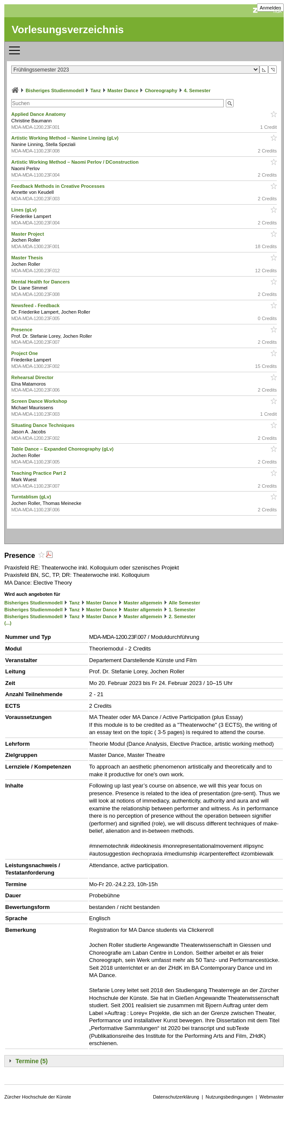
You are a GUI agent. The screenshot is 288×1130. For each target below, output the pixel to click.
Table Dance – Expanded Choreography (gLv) (63, 448)
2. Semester (182, 616)
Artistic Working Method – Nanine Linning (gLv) (65, 137)
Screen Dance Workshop (39, 401)
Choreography (161, 90)
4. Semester (197, 90)
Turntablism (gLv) (31, 496)
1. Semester (182, 609)
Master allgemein (142, 602)
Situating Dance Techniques (43, 425)
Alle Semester (184, 602)
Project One (25, 353)
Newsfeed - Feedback (36, 305)
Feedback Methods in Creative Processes (58, 186)
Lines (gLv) (24, 209)
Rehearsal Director (33, 377)
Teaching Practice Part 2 (39, 473)
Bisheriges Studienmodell (54, 90)
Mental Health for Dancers (41, 281)
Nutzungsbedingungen (229, 1096)
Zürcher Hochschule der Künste (37, 1096)
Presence (22, 329)
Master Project (28, 234)
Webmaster (272, 1096)
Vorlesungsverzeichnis (68, 29)
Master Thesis (27, 257)
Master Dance (123, 90)
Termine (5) (31, 1061)
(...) (8, 623)
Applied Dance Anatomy (39, 114)
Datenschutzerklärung (176, 1096)
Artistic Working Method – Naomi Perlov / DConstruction (75, 162)
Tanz (95, 90)
